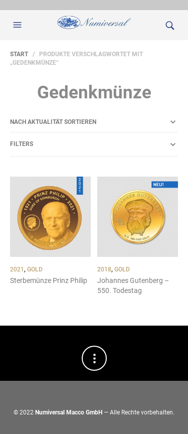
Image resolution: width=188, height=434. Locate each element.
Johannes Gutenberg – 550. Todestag (133, 285)
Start (19, 54)
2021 (17, 269)
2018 (104, 269)
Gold (35, 269)
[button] (19, 25)
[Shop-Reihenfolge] (94, 121)
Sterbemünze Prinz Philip (48, 280)
